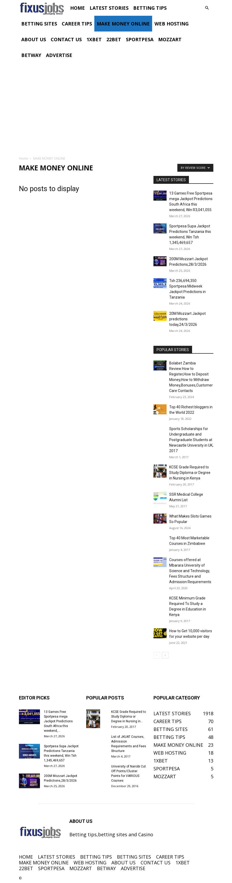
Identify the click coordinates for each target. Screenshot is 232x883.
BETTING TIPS (150, 8)
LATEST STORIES (109, 8)
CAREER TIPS (77, 23)
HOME (77, 8)
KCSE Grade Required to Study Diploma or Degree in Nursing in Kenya (189, 472)
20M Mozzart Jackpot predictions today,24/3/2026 (187, 319)
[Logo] (43, 8)
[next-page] (165, 655)
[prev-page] (156, 655)
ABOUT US (33, 39)
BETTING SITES (39, 23)
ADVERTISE (59, 55)
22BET (113, 39)
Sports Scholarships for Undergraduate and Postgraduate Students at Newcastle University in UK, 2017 (191, 440)
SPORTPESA (139, 39)
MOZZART (170, 39)
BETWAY (31, 55)
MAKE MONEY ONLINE (123, 23)
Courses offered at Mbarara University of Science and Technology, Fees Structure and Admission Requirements (190, 571)
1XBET (94, 39)
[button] (207, 7)
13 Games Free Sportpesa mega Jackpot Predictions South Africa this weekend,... (58, 721)
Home (23, 158)
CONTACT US (66, 39)
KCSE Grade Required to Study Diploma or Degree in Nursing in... (128, 716)
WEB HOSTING (171, 23)
